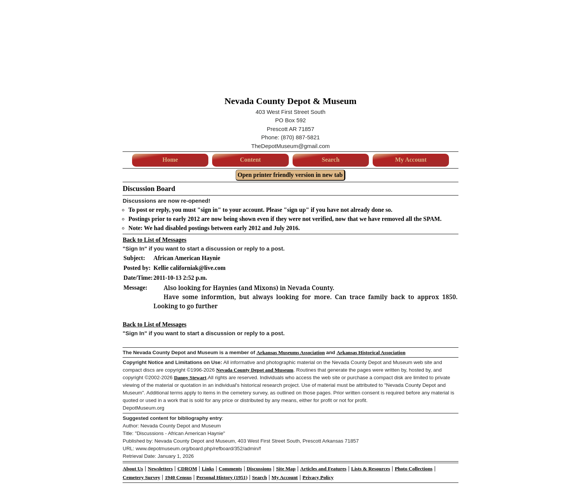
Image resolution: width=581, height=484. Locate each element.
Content (250, 159)
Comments (230, 468)
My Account (411, 159)
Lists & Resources (370, 468)
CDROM (187, 468)
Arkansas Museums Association (291, 352)
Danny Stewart (190, 377)
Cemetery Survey (141, 477)
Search (331, 159)
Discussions (259, 468)
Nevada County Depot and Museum (255, 370)
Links (208, 468)
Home (170, 159)
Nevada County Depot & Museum (291, 101)
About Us (133, 468)
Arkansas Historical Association (371, 352)
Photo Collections (414, 468)
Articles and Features (323, 468)
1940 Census (178, 477)
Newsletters (160, 468)
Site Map (285, 468)
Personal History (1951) (221, 477)
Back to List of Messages (154, 239)
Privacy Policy (318, 477)
